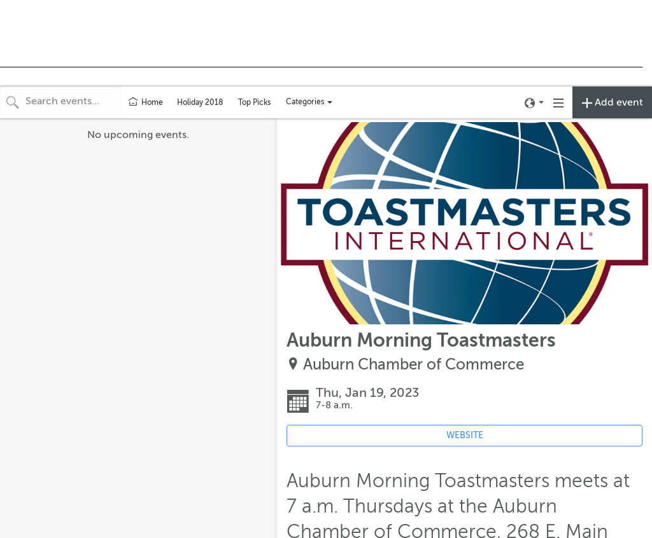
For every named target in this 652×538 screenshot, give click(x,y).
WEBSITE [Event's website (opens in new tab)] (464, 435)
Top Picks (254, 102)
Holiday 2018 (200, 102)
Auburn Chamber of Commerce (413, 364)
